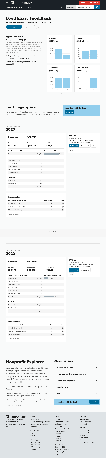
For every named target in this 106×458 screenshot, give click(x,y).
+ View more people (14, 214)
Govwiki (34, 402)
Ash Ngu (36, 387)
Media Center (60, 431)
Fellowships (67, 429)
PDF (93, 146)
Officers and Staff (61, 424)
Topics (32, 433)
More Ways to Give (86, 442)
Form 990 (10, 112)
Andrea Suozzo (14, 387)
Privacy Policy (60, 454)
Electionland (35, 426)
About (57, 419)
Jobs (57, 429)
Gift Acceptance (61, 452)
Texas (29, 7)
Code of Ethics (60, 447)
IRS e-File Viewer (28, 400)
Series (32, 435)
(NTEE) (29, 58)
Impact (58, 436)
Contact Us (69, 112)
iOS (80, 422)
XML (71, 150)
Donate (82, 440)
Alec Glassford (26, 387)
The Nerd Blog (35, 444)
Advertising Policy (62, 449)
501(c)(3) (23, 40)
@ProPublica (35, 447)
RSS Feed (83, 424)
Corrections (59, 441)
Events (33, 449)
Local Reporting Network (40, 422)
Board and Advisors (62, 422)
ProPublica (34, 419)
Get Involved (35, 442)
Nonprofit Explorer (15, 7)
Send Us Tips (84, 430)
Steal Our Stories (86, 433)
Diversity (58, 426)
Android (89, 422)
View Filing (74, 146)
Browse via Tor (85, 435)
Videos (33, 437)
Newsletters (84, 419)
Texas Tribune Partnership (40, 424)
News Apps (34, 440)
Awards (58, 438)
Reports (58, 433)
